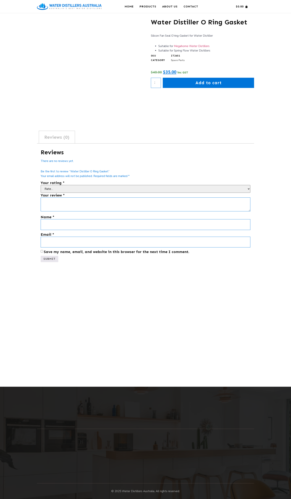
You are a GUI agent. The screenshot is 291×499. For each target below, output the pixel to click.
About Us (170, 6)
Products (148, 6)
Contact (191, 6)
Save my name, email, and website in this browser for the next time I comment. (116, 252)
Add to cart (208, 83)
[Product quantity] (156, 83)
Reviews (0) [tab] (56, 137)
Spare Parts (178, 60)
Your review (53, 195)
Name (47, 217)
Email (47, 234)
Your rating (53, 183)
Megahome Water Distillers (192, 46)
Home (129, 6)
